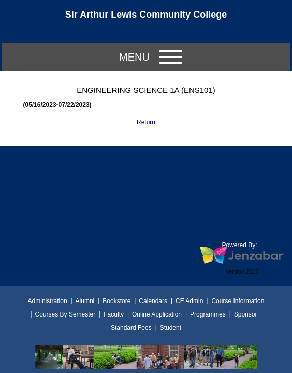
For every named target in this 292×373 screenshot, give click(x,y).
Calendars (153, 301)
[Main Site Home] (146, 17)
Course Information (237, 301)
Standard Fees (131, 328)
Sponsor (245, 314)
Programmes (208, 314)
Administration (47, 301)
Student (170, 328)
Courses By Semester (65, 314)
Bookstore (116, 301)
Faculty (114, 314)
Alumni (85, 301)
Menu (150, 57)
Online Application (157, 314)
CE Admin (189, 301)
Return (146, 122)
